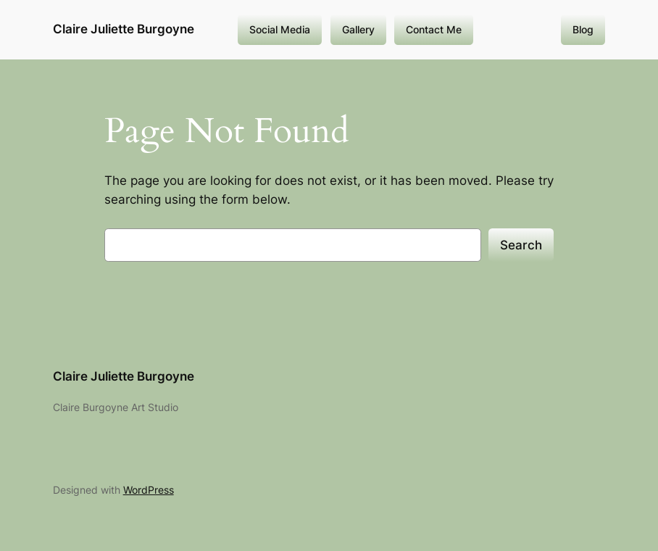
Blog (583, 29)
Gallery (358, 29)
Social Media (279, 29)
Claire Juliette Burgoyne (123, 28)
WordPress (148, 490)
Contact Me (434, 29)
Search (521, 245)
